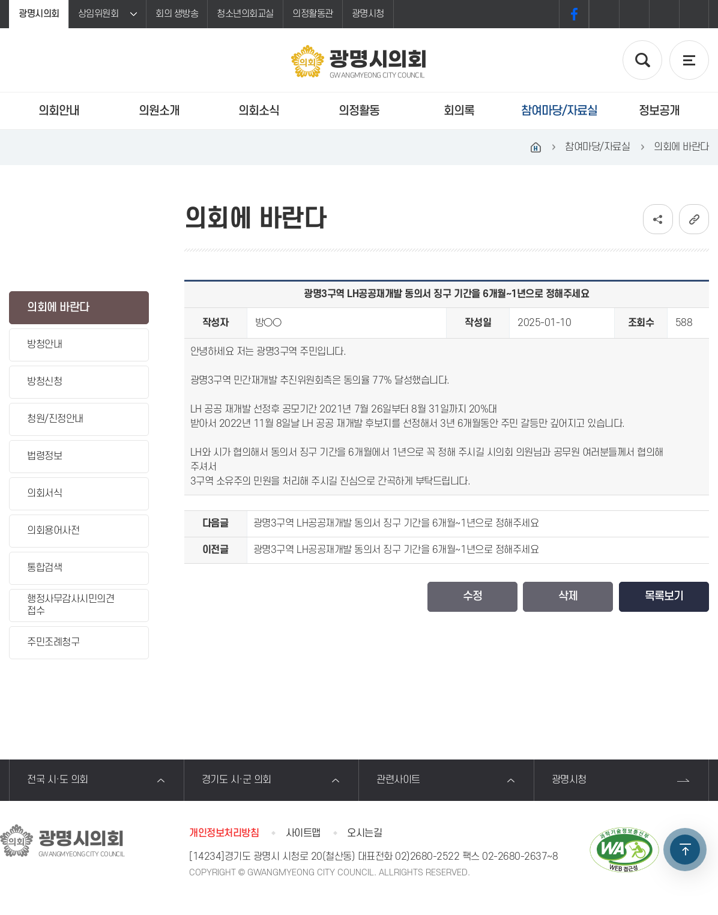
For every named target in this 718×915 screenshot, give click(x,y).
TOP (685, 850)
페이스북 (574, 14)
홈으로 (535, 147)
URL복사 (694, 219)
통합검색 (44, 568)
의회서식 (44, 493)
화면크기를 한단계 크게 (604, 14)
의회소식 (258, 111)
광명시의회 (39, 13)
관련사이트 (398, 780)
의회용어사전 (53, 530)
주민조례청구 (53, 642)
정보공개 (659, 111)
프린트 (694, 14)
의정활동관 (312, 13)
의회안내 (58, 111)
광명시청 (368, 13)
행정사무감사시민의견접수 (70, 605)
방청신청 (44, 381)
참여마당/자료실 (559, 111)
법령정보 (44, 456)
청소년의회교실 (245, 13)
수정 (472, 596)
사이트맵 (303, 833)
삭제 (568, 596)
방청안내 (44, 344)
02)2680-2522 (427, 856)
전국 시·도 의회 (57, 780)
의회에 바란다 (58, 307)
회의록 (459, 111)
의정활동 (359, 111)
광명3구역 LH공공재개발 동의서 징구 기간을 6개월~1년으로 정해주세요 (395, 523)
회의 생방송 (176, 13)
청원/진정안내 (55, 419)
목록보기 (664, 596)
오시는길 (364, 833)
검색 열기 (642, 60)
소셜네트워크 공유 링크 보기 (658, 219)
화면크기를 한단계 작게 (664, 14)
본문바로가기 (0, 0)
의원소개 (159, 111)
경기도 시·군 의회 (236, 780)
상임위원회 (98, 13)
